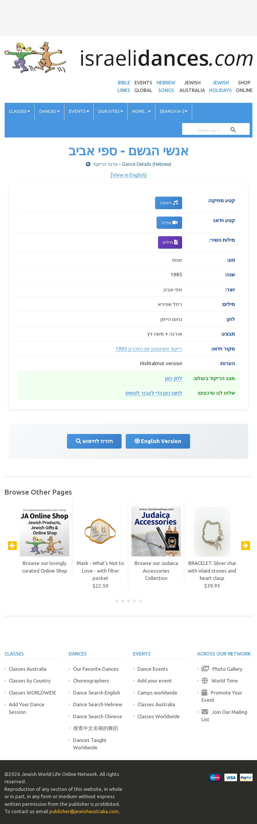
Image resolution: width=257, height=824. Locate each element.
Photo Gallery (221, 669)
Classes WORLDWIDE (32, 692)
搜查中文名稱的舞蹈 (95, 728)
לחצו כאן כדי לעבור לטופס (153, 393)
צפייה (169, 222)
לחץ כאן (173, 378)
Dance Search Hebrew (97, 704)
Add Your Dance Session (26, 708)
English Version (158, 441)
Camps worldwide (157, 692)
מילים (170, 242)
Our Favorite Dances (96, 669)
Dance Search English (96, 692)
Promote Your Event (221, 696)
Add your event (154, 680)
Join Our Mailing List (224, 715)
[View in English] (128, 175)
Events (79, 111)
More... (141, 111)
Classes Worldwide (158, 716)
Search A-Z (173, 111)
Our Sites (110, 111)
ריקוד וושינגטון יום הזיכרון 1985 (148, 348)
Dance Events (152, 669)
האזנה (168, 202)
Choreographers (91, 680)
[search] (208, 130)
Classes (19, 111)
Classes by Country (30, 680)
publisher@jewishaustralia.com (84, 811)
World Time (219, 680)
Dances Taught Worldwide (90, 743)
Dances (49, 111)
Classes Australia (27, 669)
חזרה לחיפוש (94, 441)
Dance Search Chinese (97, 716)
